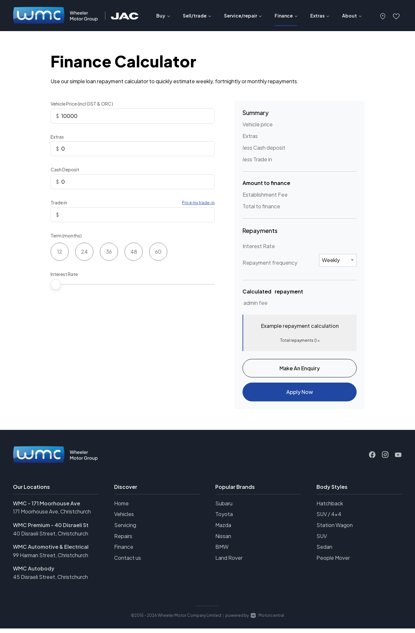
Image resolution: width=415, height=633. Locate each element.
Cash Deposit (65, 169)
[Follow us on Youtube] (398, 460)
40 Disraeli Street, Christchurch (50, 538)
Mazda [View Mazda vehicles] (223, 529)
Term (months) (66, 235)
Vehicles (124, 518)
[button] (382, 15)
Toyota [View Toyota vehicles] (224, 518)
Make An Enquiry (299, 369)
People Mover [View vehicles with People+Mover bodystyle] (333, 562)
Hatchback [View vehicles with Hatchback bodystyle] (329, 508)
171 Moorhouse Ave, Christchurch (52, 516)
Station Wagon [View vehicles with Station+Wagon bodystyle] (334, 529)
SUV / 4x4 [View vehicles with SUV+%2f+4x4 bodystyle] (328, 518)
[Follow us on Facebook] (372, 460)
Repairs (123, 540)
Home (121, 508)
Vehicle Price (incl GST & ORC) (82, 104)
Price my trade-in (198, 202)
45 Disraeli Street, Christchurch (50, 581)
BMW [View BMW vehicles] (222, 551)
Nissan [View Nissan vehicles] (223, 540)
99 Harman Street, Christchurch (50, 560)
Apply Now (299, 395)
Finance (123, 551)
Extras (57, 137)
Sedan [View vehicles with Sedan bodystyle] (324, 551)
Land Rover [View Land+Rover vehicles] (229, 562)
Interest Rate (64, 274)
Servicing (125, 529)
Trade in (59, 202)
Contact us (127, 562)
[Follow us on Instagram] (385, 460)
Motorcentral (267, 619)
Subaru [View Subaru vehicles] (223, 508)
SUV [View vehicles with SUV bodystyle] (321, 540)
